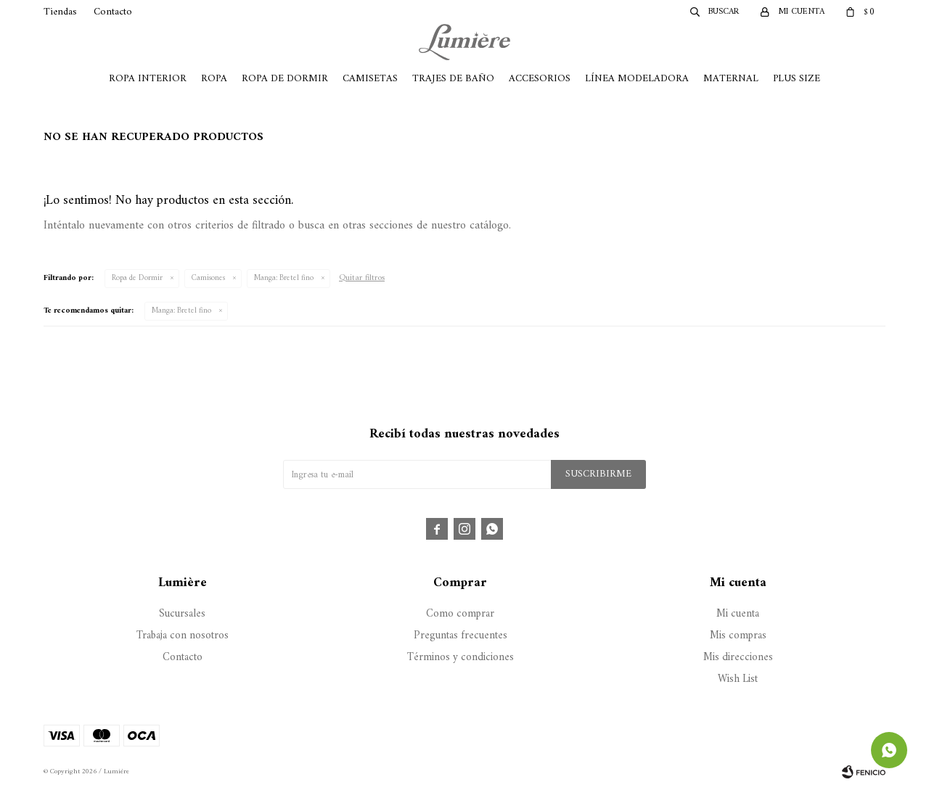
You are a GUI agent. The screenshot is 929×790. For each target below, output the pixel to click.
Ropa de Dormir (285, 79)
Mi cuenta (737, 614)
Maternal (730, 79)
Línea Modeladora (637, 79)
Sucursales (182, 614)
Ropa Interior (148, 79)
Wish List (738, 679)
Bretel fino (284, 278)
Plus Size (796, 79)
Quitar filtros (362, 278)
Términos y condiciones (460, 657)
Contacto (113, 12)
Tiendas (60, 12)
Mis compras (738, 636)
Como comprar (460, 614)
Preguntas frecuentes (460, 636)
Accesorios (539, 79)
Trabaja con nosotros (182, 636)
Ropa (214, 79)
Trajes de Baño (453, 79)
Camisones (208, 278)
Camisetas (370, 79)
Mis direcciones (738, 657)
